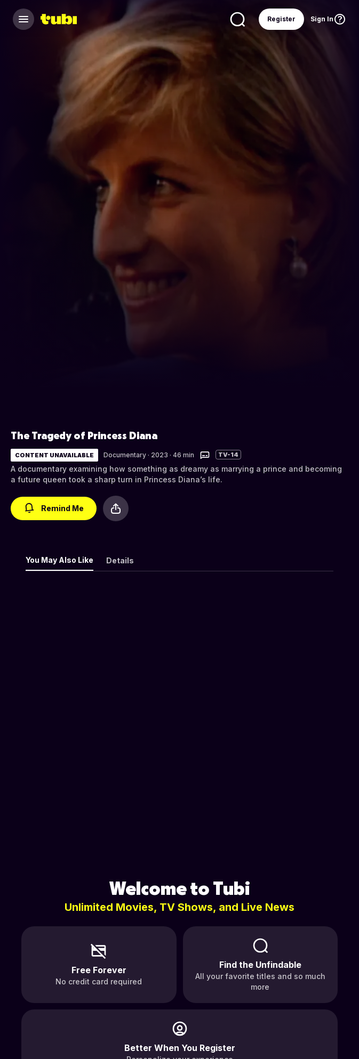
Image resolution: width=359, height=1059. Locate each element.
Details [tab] (120, 560)
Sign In (321, 19)
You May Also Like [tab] (59, 559)
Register (281, 19)
